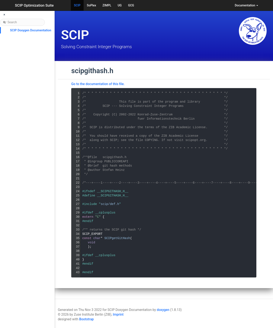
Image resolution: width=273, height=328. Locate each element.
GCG (131, 5)
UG (120, 5)
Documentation (246, 5)
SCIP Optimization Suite (34, 5)
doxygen (163, 310)
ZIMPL (107, 5)
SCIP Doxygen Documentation (30, 30)
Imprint (118, 314)
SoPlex (91, 5)
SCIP (77, 5)
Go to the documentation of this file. (98, 84)
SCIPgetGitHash (117, 238)
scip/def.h (110, 204)
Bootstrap (86, 319)
